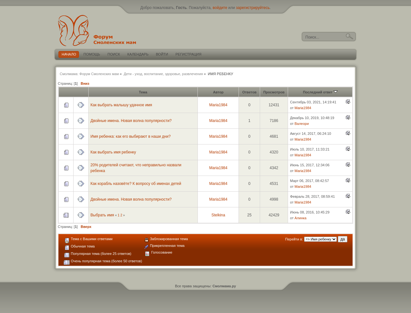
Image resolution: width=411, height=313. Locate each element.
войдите (220, 7)
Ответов (249, 92)
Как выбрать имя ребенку (113, 152)
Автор (218, 92)
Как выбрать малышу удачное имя (121, 105)
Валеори (301, 124)
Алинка (300, 218)
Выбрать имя (102, 215)
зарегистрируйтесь (253, 7)
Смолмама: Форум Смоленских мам (89, 74)
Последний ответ (320, 92)
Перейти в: (294, 239)
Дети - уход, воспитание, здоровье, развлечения (163, 74)
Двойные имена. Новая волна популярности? (131, 120)
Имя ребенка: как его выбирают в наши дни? (131, 136)
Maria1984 (218, 105)
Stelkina (218, 215)
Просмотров (273, 92)
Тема (143, 92)
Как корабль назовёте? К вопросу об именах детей (136, 183)
